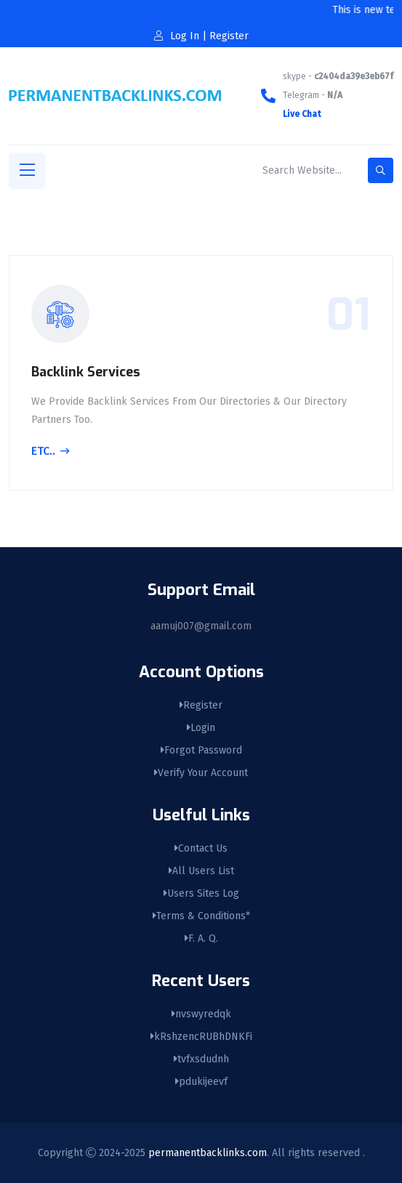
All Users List (201, 870)
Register (201, 705)
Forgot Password (201, 750)
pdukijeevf (201, 1081)
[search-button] (380, 170)
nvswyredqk (201, 1014)
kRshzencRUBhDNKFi (201, 1036)
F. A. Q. (201, 938)
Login (201, 727)
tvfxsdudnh (201, 1059)
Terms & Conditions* (201, 916)
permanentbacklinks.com (207, 1153)
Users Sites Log (201, 893)
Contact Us (201, 848)
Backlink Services (85, 373)
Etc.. (50, 453)
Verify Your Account (201, 772)
